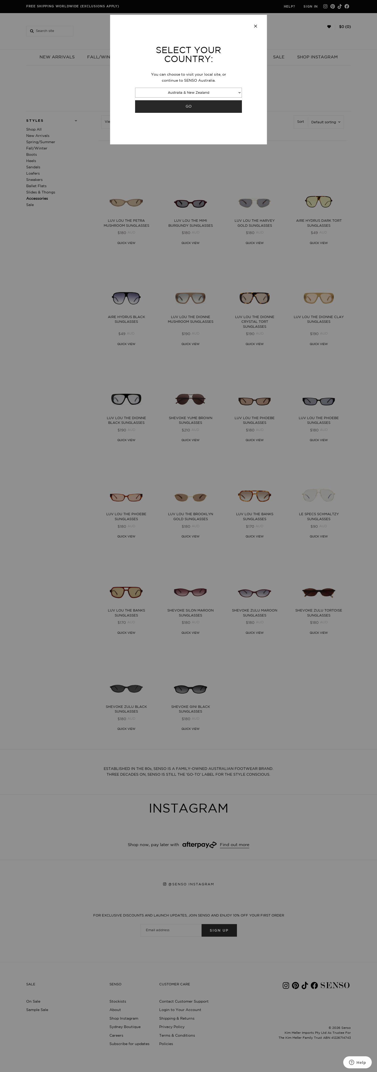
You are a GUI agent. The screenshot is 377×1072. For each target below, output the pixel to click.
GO (189, 106)
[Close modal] (255, 26)
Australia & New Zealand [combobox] (188, 92)
